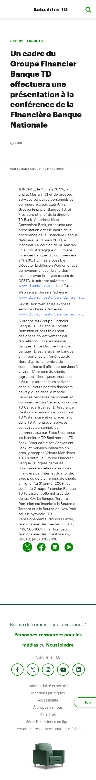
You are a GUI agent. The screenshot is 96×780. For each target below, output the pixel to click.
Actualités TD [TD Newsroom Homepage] (50, 9)
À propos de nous (48, 707)
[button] (88, 9)
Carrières (48, 714)
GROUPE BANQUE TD (26, 41)
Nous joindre (60, 645)
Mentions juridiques (48, 693)
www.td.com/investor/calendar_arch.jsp (50, 297)
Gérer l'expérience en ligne (48, 721)
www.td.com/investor (36, 285)
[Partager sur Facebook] (41, 547)
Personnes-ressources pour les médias (48, 728)
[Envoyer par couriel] (69, 547)
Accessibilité (48, 700)
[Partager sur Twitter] (27, 547)
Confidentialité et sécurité (48, 685)
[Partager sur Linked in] (55, 547)
